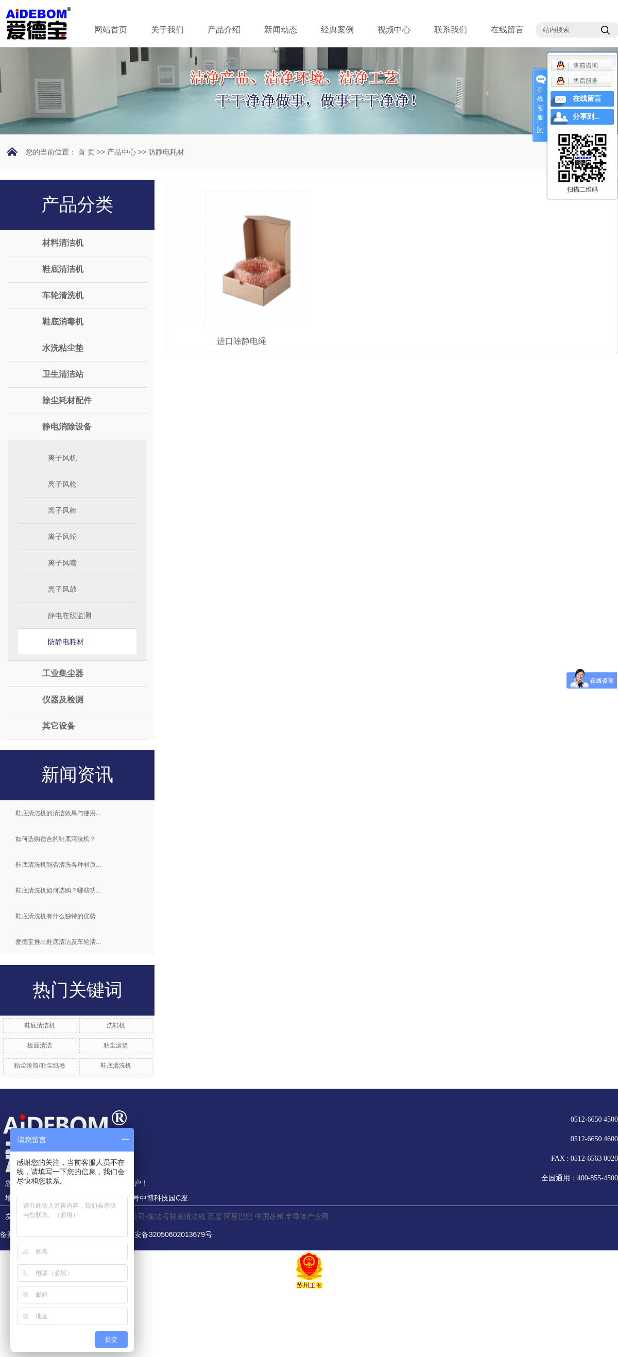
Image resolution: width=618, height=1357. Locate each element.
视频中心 (393, 29)
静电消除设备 (67, 426)
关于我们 (167, 29)
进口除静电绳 (241, 341)
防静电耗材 (166, 152)
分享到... (586, 117)
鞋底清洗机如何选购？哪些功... (58, 890)
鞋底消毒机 (62, 321)
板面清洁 (39, 1045)
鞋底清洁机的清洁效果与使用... (58, 813)
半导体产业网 (307, 1216)
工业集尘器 (62, 673)
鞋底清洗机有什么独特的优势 (55, 916)
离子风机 (62, 458)
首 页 (86, 152)
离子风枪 (62, 484)
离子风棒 (62, 510)
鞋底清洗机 (115, 1065)
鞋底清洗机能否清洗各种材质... (58, 864)
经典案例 (337, 29)
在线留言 (507, 29)
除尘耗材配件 (67, 400)
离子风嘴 (62, 563)
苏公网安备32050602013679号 (156, 1234)
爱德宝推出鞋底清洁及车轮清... (58, 942)
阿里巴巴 (238, 1216)
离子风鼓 (62, 589)
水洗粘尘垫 (62, 347)
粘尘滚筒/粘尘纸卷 (39, 1065)
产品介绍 (224, 29)
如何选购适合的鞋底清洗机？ (55, 839)
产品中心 (121, 152)
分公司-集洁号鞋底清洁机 (164, 1216)
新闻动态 (280, 29)
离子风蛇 (62, 537)
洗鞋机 (116, 1025)
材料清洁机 (62, 242)
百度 (215, 1216)
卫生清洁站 (62, 374)
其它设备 (58, 726)
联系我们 (450, 29)
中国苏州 (269, 1216)
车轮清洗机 (62, 295)
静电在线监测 (69, 615)
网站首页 (110, 29)
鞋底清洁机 (62, 269)
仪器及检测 (62, 699)
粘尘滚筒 (116, 1045)
